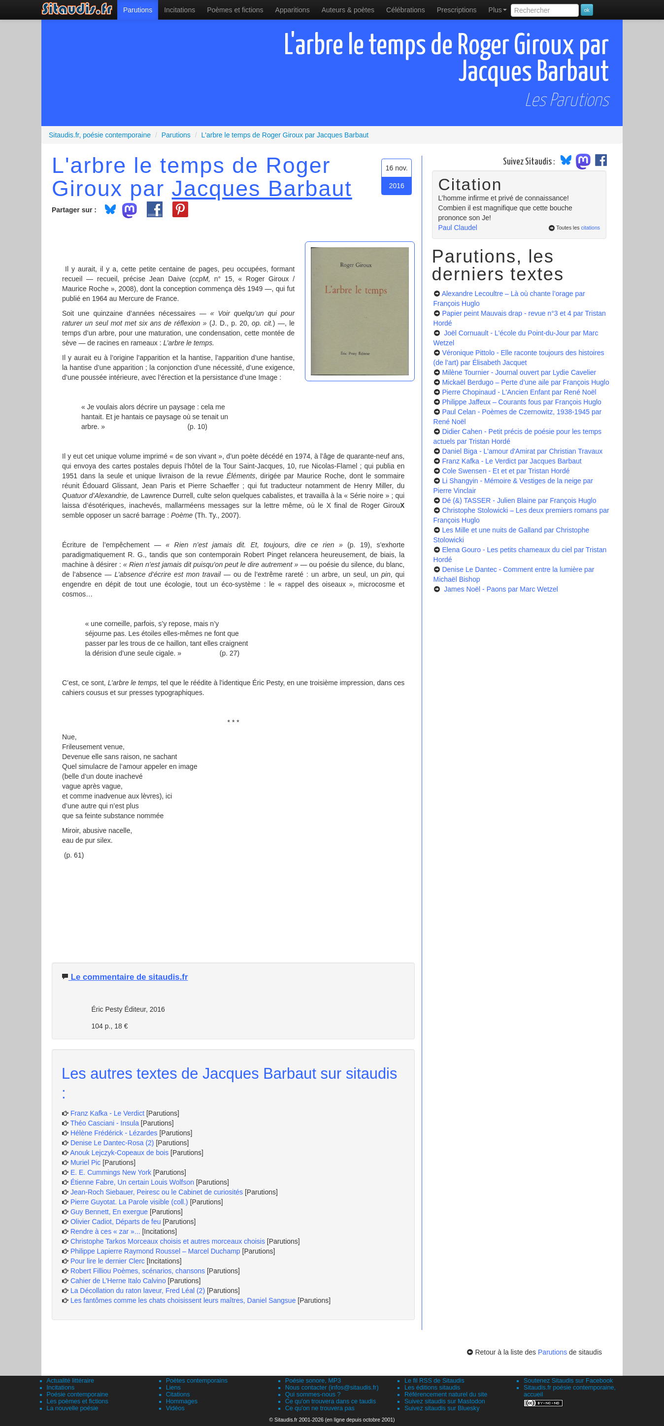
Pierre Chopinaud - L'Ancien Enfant (519, 392)
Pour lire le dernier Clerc (107, 1261)
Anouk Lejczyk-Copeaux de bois (119, 1153)
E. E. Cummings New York (110, 1172)
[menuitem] (137, 10)
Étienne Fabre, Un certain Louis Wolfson (132, 1182)
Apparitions (292, 10)
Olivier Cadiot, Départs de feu (115, 1222)
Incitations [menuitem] (179, 10)
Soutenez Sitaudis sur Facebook (568, 1380)
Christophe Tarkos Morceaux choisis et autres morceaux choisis (167, 1241)
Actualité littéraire (71, 1380)
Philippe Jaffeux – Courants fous (521, 402)
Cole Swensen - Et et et (505, 471)
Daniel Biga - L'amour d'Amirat (522, 451)
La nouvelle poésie (73, 1408)
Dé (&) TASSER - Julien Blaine (519, 500)
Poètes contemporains (197, 1380)
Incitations (61, 1387)
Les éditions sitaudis (432, 1387)
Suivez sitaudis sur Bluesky (442, 1408)
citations (590, 228)
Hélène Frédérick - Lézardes (114, 1133)
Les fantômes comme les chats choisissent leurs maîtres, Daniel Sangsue (183, 1300)
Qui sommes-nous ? (313, 1394)
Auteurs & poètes (348, 10)
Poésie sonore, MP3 (313, 1380)
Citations (178, 1394)
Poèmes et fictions (235, 10)
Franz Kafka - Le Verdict (107, 1113)
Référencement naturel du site (446, 1394)
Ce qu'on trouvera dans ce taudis (330, 1401)
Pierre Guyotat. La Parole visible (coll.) (129, 1202)
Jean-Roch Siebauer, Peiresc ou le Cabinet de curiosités (156, 1192)
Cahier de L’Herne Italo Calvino (118, 1281)
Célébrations (405, 10)
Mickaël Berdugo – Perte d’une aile (525, 382)
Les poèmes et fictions (77, 1401)
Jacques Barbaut (262, 188)
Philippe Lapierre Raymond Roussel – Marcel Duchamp (155, 1251)
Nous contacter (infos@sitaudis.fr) (332, 1387)
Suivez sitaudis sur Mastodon (444, 1401)
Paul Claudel (457, 228)
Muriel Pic (86, 1162)
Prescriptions (457, 10)
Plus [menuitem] (498, 10)
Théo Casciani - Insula (104, 1123)
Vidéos (175, 1408)
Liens (173, 1387)
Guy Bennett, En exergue (109, 1212)
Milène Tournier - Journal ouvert (519, 372)
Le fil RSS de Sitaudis (434, 1380)
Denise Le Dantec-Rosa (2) (112, 1143)
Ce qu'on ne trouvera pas (320, 1408)
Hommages (182, 1401)
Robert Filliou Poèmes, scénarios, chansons (137, 1271)
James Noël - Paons (500, 589)
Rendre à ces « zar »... (105, 1231)
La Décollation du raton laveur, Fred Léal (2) (137, 1290)
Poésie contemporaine (77, 1394)
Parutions (137, 10)
